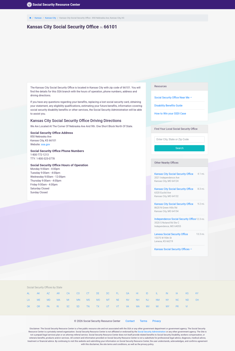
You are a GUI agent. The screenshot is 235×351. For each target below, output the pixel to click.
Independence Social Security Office (175, 219)
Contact (130, 321)
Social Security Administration (152, 331)
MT (108, 300)
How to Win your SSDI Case (170, 113)
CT (87, 293)
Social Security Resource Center (53, 4)
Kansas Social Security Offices (173, 249)
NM (157, 300)
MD (48, 300)
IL (157, 293)
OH (197, 300)
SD (78, 306)
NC (177, 300)
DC (107, 293)
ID (147, 293)
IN (167, 293)
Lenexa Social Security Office (171, 234)
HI (137, 293)
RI (58, 306)
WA (137, 306)
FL (117, 293)
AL (28, 293)
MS (88, 300)
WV (147, 306)
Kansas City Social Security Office (173, 174)
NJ (147, 300)
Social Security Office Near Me (173, 97)
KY (197, 293)
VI (187, 306)
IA (177, 293)
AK (38, 293)
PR (177, 306)
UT (107, 306)
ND (187, 300)
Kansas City (50, 18)
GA (127, 293)
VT (117, 306)
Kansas (38, 18)
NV (127, 300)
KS (187, 293)
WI (157, 306)
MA (58, 300)
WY (167, 306)
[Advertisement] (117, 58)
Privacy (156, 321)
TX (97, 306)
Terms (143, 321)
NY (167, 300)
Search (179, 148)
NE (117, 300)
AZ (48, 293)
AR (58, 293)
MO (98, 300)
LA (28, 300)
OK (28, 306)
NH (137, 300)
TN (88, 306)
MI (68, 300)
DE (97, 293)
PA (48, 306)
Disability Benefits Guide (168, 105)
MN (78, 300)
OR (38, 306)
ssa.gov (45, 144)
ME (38, 300)
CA (68, 293)
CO (78, 293)
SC (68, 306)
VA (127, 306)
